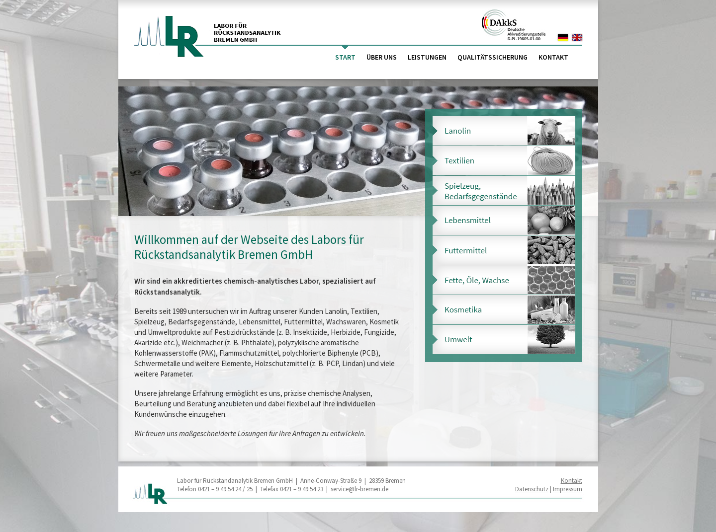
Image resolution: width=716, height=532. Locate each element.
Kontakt (553, 57)
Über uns (381, 57)
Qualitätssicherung (492, 57)
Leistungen (427, 57)
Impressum (567, 489)
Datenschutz (531, 489)
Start (345, 57)
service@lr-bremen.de (359, 489)
